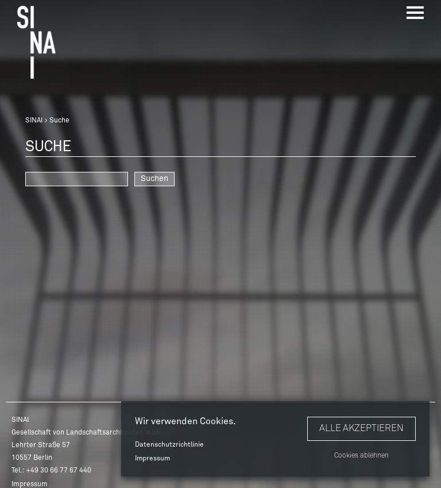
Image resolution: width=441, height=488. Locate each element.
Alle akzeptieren (361, 428)
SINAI (33, 120)
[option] (220, 244)
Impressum (152, 458)
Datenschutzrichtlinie (169, 444)
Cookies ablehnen (361, 455)
